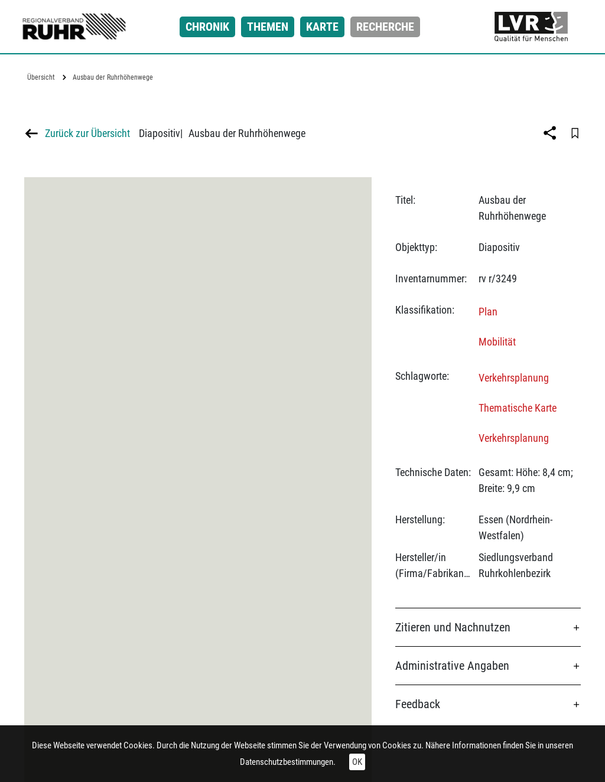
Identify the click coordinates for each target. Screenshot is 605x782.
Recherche (385, 26)
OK (357, 762)
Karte (322, 26)
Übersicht (41, 77)
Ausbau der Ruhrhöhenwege (113, 77)
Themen (267, 26)
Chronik (207, 26)
